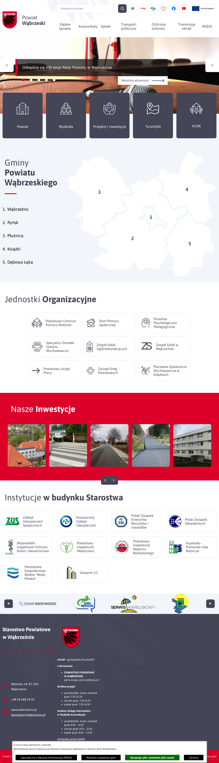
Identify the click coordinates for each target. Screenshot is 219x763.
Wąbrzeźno (17, 209)
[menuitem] (65, 26)
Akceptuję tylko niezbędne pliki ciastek (152, 757)
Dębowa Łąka (20, 262)
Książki (14, 249)
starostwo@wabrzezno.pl (28, 715)
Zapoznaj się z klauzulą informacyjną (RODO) (46, 757)
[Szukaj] (122, 8)
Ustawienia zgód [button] (207, 756)
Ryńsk (12, 222)
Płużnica (15, 235)
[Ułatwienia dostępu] (132, 8)
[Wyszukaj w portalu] (91, 8)
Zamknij (193, 757)
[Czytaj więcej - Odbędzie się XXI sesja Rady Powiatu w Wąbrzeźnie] (109, 75)
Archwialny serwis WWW (71, 739)
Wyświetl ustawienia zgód (101, 757)
